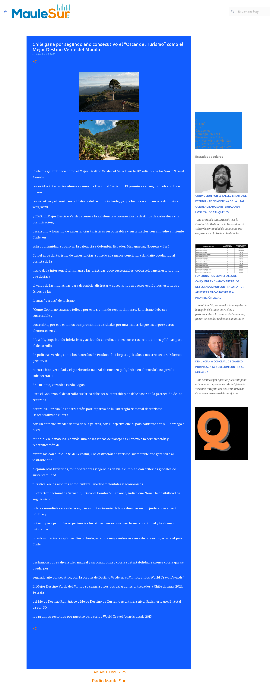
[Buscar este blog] (250, 11)
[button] (35, 62)
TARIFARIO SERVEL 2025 (109, 672)
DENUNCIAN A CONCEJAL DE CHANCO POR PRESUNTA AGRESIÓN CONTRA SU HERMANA (219, 367)
